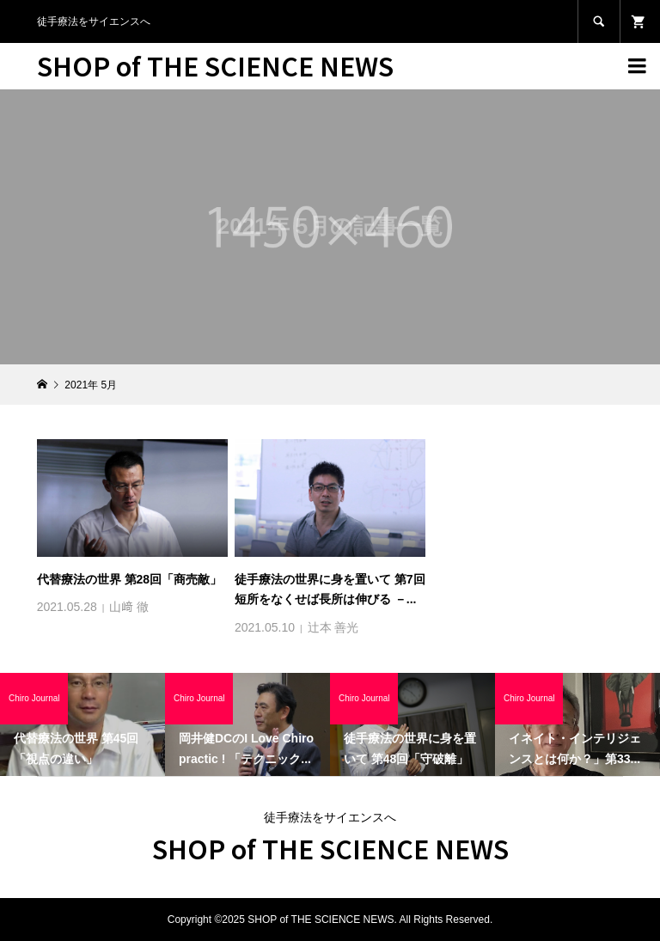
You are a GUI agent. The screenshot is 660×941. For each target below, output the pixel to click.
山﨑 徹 (129, 607)
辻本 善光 (333, 627)
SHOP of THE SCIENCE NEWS (215, 65)
